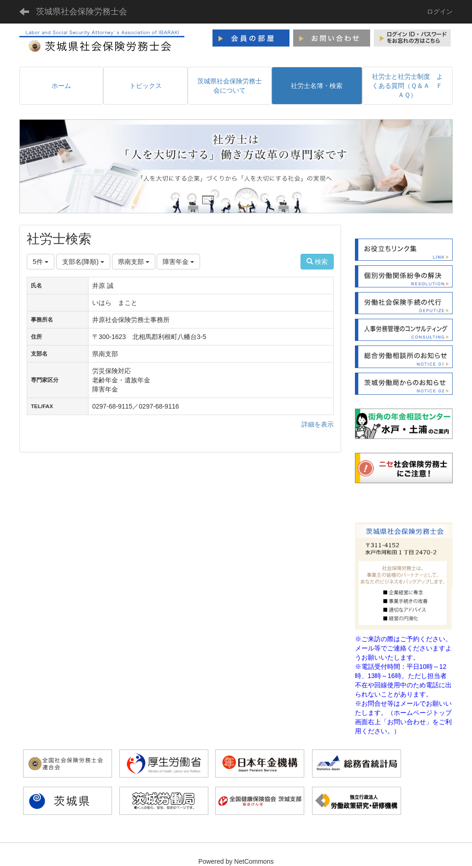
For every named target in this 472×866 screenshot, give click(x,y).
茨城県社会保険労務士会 (81, 11)
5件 (40, 261)
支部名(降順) (83, 261)
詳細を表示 (317, 424)
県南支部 (133, 261)
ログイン (440, 11)
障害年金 (178, 261)
